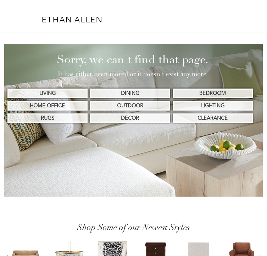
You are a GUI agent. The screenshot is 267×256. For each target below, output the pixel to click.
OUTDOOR (130, 105)
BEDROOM (212, 93)
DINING (130, 93)
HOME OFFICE (47, 105)
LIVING (47, 93)
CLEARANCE (213, 118)
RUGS (47, 118)
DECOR (130, 118)
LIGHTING (212, 105)
